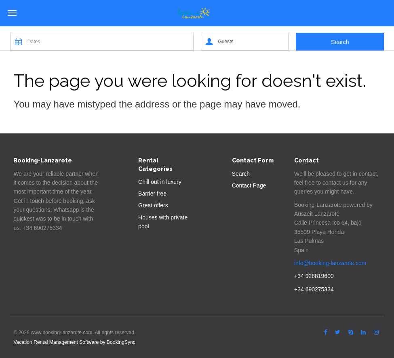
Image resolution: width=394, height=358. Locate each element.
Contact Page (249, 185)
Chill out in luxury (159, 182)
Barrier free (152, 193)
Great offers (153, 205)
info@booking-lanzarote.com (330, 263)
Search (241, 174)
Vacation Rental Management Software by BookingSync (74, 342)
